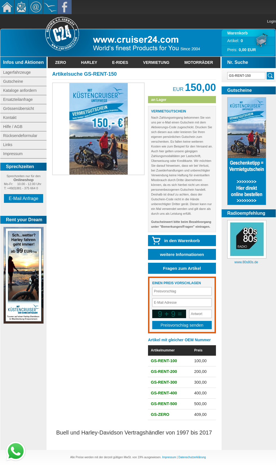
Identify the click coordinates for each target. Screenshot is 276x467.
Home (7, 7)
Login (271, 21)
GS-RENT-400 (164, 393)
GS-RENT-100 (164, 361)
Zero (60, 62)
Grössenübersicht (18, 108)
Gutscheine (13, 81)
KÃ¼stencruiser (50, 7)
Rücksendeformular (20, 135)
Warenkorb (237, 33)
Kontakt (36, 7)
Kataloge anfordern (20, 90)
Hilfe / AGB (12, 126)
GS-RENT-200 (164, 371)
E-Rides (120, 62)
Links (7, 144)
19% (140, 457)
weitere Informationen (182, 254)
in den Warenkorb (182, 240)
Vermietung (156, 62)
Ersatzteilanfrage (18, 99)
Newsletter (21, 7)
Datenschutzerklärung (192, 457)
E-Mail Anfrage (23, 198)
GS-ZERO (160, 414)
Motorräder (198, 62)
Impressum (13, 153)
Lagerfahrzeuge (17, 72)
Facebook (65, 7)
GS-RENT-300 (164, 382)
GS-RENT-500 (164, 403)
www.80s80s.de (246, 262)
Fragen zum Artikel (182, 268)
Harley (89, 62)
